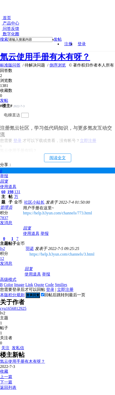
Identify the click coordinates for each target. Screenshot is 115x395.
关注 (5, 348)
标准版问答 (10, 65)
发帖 (58, 39)
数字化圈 (10, 34)
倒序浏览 (57, 65)
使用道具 (8, 186)
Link (29, 284)
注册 (68, 44)
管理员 (6, 207)
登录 (82, 44)
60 (3, 192)
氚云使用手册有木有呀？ (45, 56)
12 (2, 258)
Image (19, 284)
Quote (39, 284)
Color (8, 284)
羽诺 (30, 248)
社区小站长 (34, 202)
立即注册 (65, 289)
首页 (6, 18)
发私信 (18, 348)
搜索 (4, 39)
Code (49, 284)
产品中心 (10, 23)
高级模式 (8, 279)
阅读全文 (57, 158)
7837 (4, 218)
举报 (4, 176)
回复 (4, 181)
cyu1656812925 (13, 308)
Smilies (61, 284)
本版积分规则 (12, 295)
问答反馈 (10, 28)
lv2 (2, 248)
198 (10, 192)
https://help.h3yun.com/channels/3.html (62, 254)
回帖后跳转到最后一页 (63, 295)
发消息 (6, 223)
